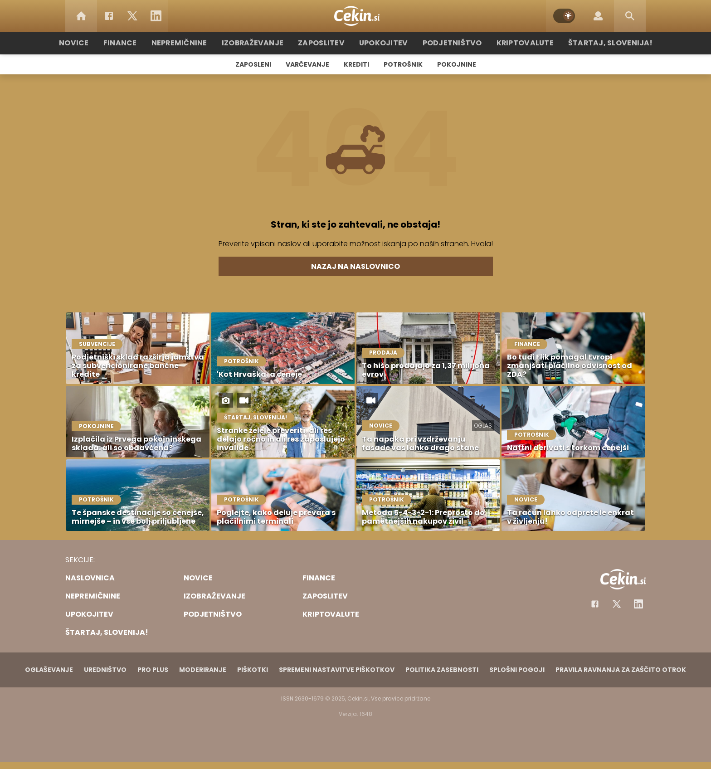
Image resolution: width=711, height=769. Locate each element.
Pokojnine (456, 64)
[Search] (630, 16)
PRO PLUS (152, 669)
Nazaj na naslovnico (355, 266)
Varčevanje (307, 64)
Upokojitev (383, 43)
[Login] (598, 16)
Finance (135, 43)
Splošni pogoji (517, 669)
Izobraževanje (261, 43)
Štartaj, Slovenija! (594, 43)
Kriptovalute (515, 43)
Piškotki (252, 669)
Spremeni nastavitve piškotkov (336, 669)
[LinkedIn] (156, 16)
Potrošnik (403, 64)
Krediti (356, 64)
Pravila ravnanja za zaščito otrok (620, 669)
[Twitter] (132, 16)
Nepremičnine (192, 43)
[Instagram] (638, 604)
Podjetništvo (447, 43)
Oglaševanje (49, 669)
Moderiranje (202, 669)
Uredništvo (105, 669)
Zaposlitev (325, 43)
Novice (92, 43)
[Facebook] (109, 16)
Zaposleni (253, 64)
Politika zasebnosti (441, 669)
